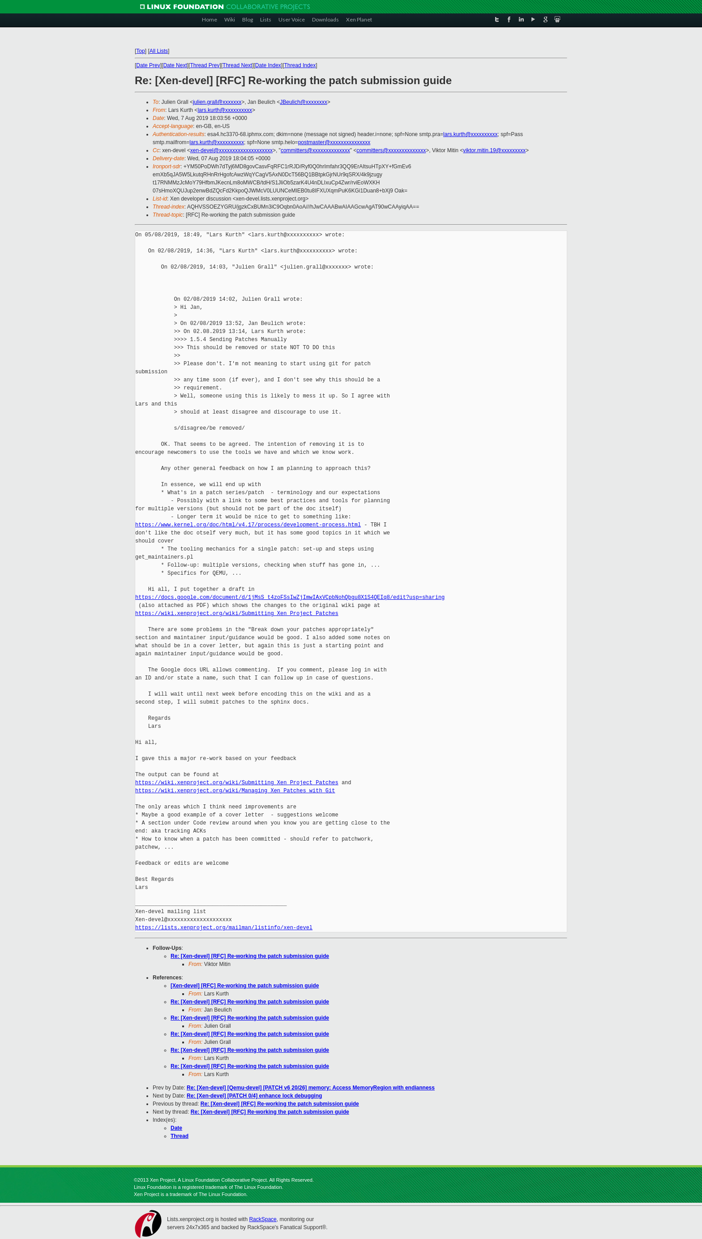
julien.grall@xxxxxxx (217, 102)
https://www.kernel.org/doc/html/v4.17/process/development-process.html (248, 525)
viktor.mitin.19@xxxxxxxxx (494, 150)
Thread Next (237, 65)
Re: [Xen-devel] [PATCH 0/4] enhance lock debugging (254, 1096)
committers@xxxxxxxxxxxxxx (315, 150)
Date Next (175, 65)
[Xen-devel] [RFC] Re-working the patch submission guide (245, 986)
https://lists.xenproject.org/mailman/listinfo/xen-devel (223, 927)
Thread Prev (204, 65)
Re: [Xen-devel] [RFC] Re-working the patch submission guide (250, 956)
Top (140, 51)
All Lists (159, 51)
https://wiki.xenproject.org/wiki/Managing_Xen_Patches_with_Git (235, 791)
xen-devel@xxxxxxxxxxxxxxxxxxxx (231, 150)
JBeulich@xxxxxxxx (303, 102)
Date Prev (148, 65)
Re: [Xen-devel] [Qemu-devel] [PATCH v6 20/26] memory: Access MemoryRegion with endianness (311, 1088)
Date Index (268, 65)
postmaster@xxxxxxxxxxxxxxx (334, 142)
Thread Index (300, 65)
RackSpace (262, 1219)
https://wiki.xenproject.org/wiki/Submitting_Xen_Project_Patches (236, 613)
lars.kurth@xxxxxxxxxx (224, 110)
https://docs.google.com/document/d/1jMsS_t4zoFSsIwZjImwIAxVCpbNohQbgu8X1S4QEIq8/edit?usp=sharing (290, 597)
